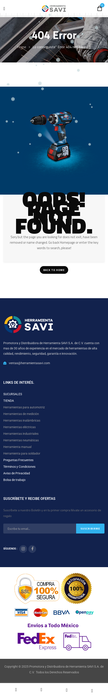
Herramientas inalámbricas (21, 420)
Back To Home (54, 270)
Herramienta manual (17, 447)
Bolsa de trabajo (14, 480)
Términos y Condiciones (19, 466)
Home (21, 46)
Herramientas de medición (21, 414)
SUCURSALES (12, 394)
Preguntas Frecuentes (18, 460)
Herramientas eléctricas (19, 427)
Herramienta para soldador (21, 453)
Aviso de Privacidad (16, 473)
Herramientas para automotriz (24, 407)
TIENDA (8, 400)
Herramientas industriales (20, 433)
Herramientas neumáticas (21, 440)
